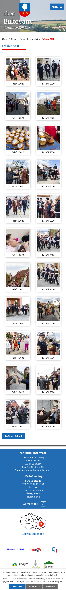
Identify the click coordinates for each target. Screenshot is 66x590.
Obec (13, 39)
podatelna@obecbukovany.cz (37, 470)
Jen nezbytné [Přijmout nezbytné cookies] (34, 586)
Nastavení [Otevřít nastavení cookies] (50, 586)
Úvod (4, 39)
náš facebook (30, 504)
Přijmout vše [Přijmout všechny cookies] (17, 586)
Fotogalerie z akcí (29, 39)
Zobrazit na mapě (33, 533)
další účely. (54, 575)
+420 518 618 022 (35, 466)
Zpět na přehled (13, 436)
